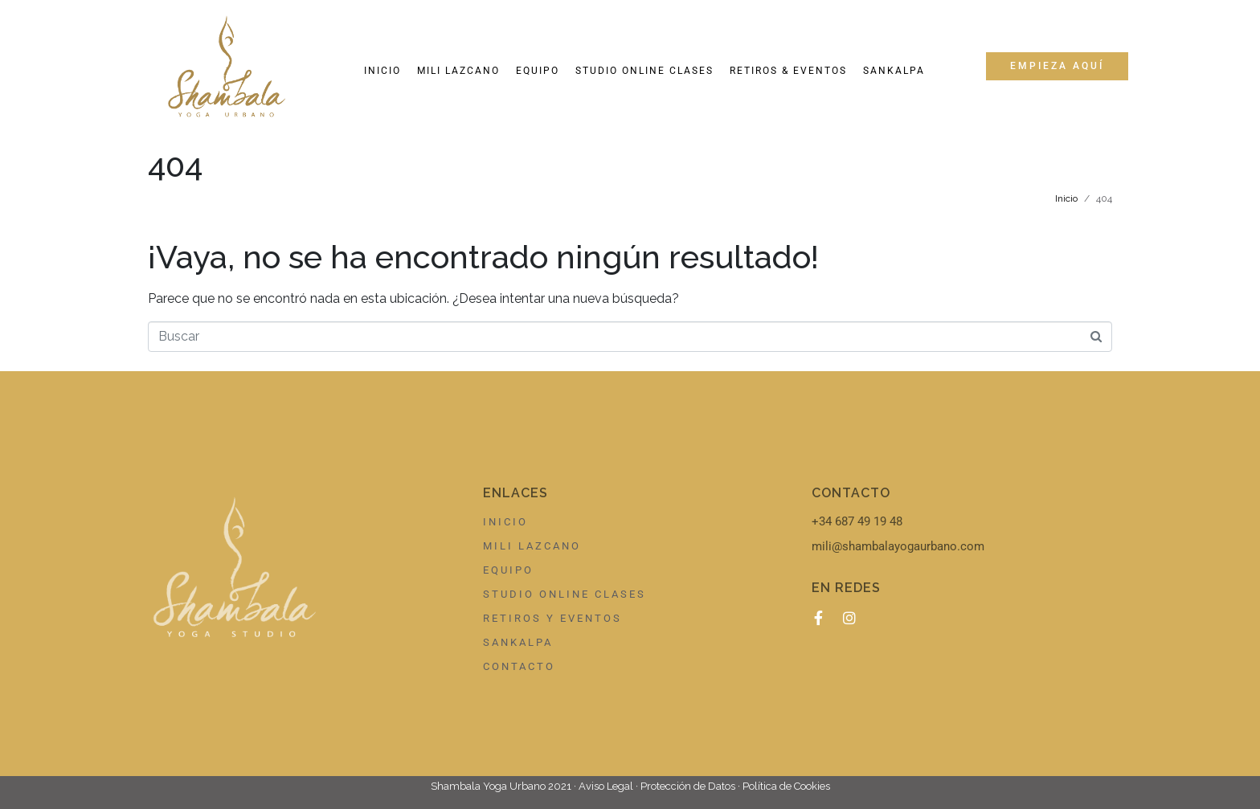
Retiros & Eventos (788, 70)
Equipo (537, 70)
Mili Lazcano (458, 70)
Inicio (382, 70)
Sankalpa (894, 70)
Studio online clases (644, 70)
